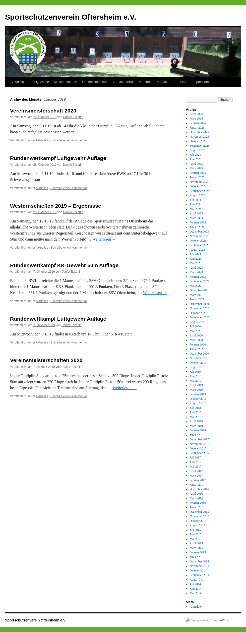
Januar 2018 (197, 435)
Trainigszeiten (39, 82)
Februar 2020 (198, 344)
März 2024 (196, 218)
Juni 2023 (196, 258)
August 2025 (197, 150)
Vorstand (145, 82)
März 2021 (196, 295)
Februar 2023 (198, 276)
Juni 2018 (196, 412)
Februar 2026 (198, 123)
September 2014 (199, 575)
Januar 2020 (197, 349)
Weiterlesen (104, 239)
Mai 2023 (195, 263)
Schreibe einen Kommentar (68, 140)
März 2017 (196, 475)
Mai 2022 (195, 286)
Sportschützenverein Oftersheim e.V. (70, 17)
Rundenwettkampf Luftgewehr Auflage (58, 158)
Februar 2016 (198, 502)
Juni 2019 (196, 376)
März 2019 (196, 389)
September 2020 (199, 317)
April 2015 (196, 543)
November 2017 (199, 444)
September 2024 (199, 191)
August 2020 (197, 322)
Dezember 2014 (199, 561)
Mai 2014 (195, 593)
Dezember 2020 (199, 304)
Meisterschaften (65, 82)
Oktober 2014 (198, 570)
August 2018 (197, 403)
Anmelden (196, 606)
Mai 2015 (195, 539)
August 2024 (197, 195)
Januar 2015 (197, 557)
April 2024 (196, 213)
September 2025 (199, 145)
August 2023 (197, 249)
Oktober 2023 (198, 240)
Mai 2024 (195, 209)
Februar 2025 (198, 173)
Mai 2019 (195, 380)
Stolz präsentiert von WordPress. (210, 620)
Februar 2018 (198, 430)
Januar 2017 (197, 484)
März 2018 (196, 426)
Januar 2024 (197, 227)
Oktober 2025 (198, 141)
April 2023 (196, 267)
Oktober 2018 (198, 398)
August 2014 (197, 579)
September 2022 (199, 281)
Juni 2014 (196, 588)
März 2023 (196, 272)
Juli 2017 (195, 457)
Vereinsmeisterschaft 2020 (43, 110)
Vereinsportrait (123, 82)
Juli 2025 (195, 154)
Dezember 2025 (199, 132)
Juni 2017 (196, 462)
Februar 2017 (198, 480)
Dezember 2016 (199, 489)
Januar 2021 (197, 299)
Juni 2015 (196, 534)
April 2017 (196, 471)
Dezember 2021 (199, 290)
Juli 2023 (195, 254)
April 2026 (196, 114)
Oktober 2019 (198, 362)
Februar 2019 (198, 394)
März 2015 (196, 548)
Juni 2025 (196, 159)
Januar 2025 (197, 177)
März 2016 (196, 498)
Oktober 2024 (198, 186)
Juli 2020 (195, 326)
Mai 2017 (195, 466)
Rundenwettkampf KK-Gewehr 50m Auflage (64, 265)
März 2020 (196, 340)
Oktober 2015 (198, 521)
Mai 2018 (195, 417)
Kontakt (162, 82)
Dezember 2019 (199, 353)
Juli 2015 (195, 530)
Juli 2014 (195, 584)
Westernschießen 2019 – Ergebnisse (55, 206)
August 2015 (197, 525)
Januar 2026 (197, 127)
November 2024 (199, 182)
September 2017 (199, 453)
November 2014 (199, 566)
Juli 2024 (195, 200)
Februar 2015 (198, 552)
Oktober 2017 (198, 448)
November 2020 (199, 308)
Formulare (180, 82)
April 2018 (196, 421)
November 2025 (199, 136)
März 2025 (196, 168)
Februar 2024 (198, 222)
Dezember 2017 (199, 439)
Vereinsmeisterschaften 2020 (46, 360)
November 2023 (199, 236)
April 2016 (196, 493)
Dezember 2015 (199, 511)
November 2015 (199, 516)
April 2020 (196, 335)
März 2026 (196, 118)
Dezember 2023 (199, 231)
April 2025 (196, 163)
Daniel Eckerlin (73, 117)
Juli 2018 (195, 408)
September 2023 (199, 245)
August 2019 (197, 367)
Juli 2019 (195, 371)
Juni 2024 (196, 204)
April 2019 (196, 385)
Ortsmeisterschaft (95, 82)
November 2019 (199, 358)
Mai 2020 (195, 331)
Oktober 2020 (198, 313)
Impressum (201, 82)
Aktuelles (17, 82)
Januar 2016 (197, 507)
